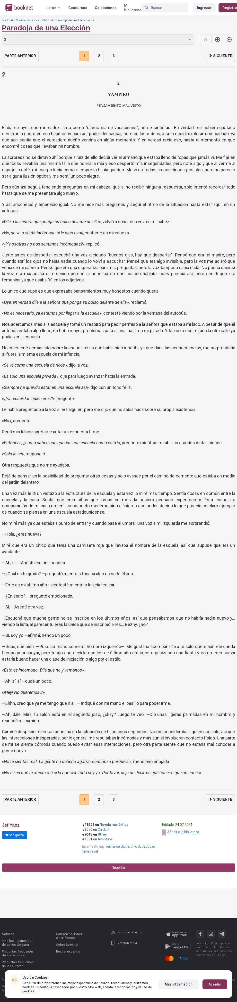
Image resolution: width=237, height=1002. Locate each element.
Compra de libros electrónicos (69, 936)
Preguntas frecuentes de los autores (18, 964)
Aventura (105, 839)
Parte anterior (20, 56)
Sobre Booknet (67, 944)
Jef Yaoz (11, 825)
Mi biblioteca (132, 7)
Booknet (7, 20)
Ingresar (204, 8)
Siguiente (220, 56)
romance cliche (117, 846)
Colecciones (105, 8)
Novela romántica (28, 20)
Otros (102, 834)
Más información (179, 985)
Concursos (77, 8)
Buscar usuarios (68, 951)
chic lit (135, 846)
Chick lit (47, 20)
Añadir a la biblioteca (183, 832)
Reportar (118, 868)
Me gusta (14, 835)
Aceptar (215, 985)
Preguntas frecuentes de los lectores (18, 953)
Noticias (8, 934)
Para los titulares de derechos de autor (16, 942)
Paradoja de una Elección (73, 20)
